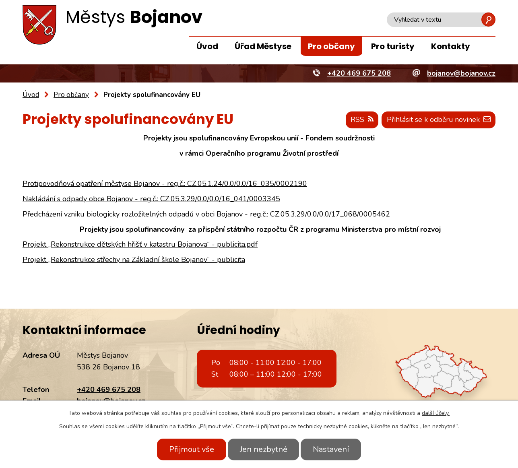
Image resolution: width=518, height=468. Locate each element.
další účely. (436, 413)
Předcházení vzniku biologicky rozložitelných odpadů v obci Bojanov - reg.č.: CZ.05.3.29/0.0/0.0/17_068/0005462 (206, 214)
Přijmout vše (190, 449)
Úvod (207, 46)
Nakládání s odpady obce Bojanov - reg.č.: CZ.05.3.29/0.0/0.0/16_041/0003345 (151, 199)
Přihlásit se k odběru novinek (437, 120)
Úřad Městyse (263, 46)
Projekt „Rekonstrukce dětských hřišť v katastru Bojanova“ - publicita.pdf (140, 244)
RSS (360, 120)
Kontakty (450, 46)
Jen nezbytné (263, 449)
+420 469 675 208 (108, 389)
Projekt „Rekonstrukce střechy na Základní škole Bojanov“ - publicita (134, 259)
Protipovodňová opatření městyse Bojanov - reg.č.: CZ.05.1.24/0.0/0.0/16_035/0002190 (165, 183)
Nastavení (333, 449)
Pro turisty (393, 46)
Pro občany (331, 46)
